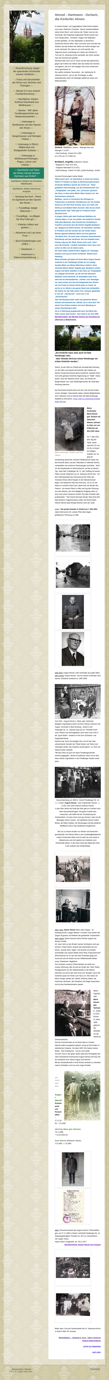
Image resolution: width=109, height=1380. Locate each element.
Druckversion (16, 1369)
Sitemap (27, 1369)
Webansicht (95, 1369)
